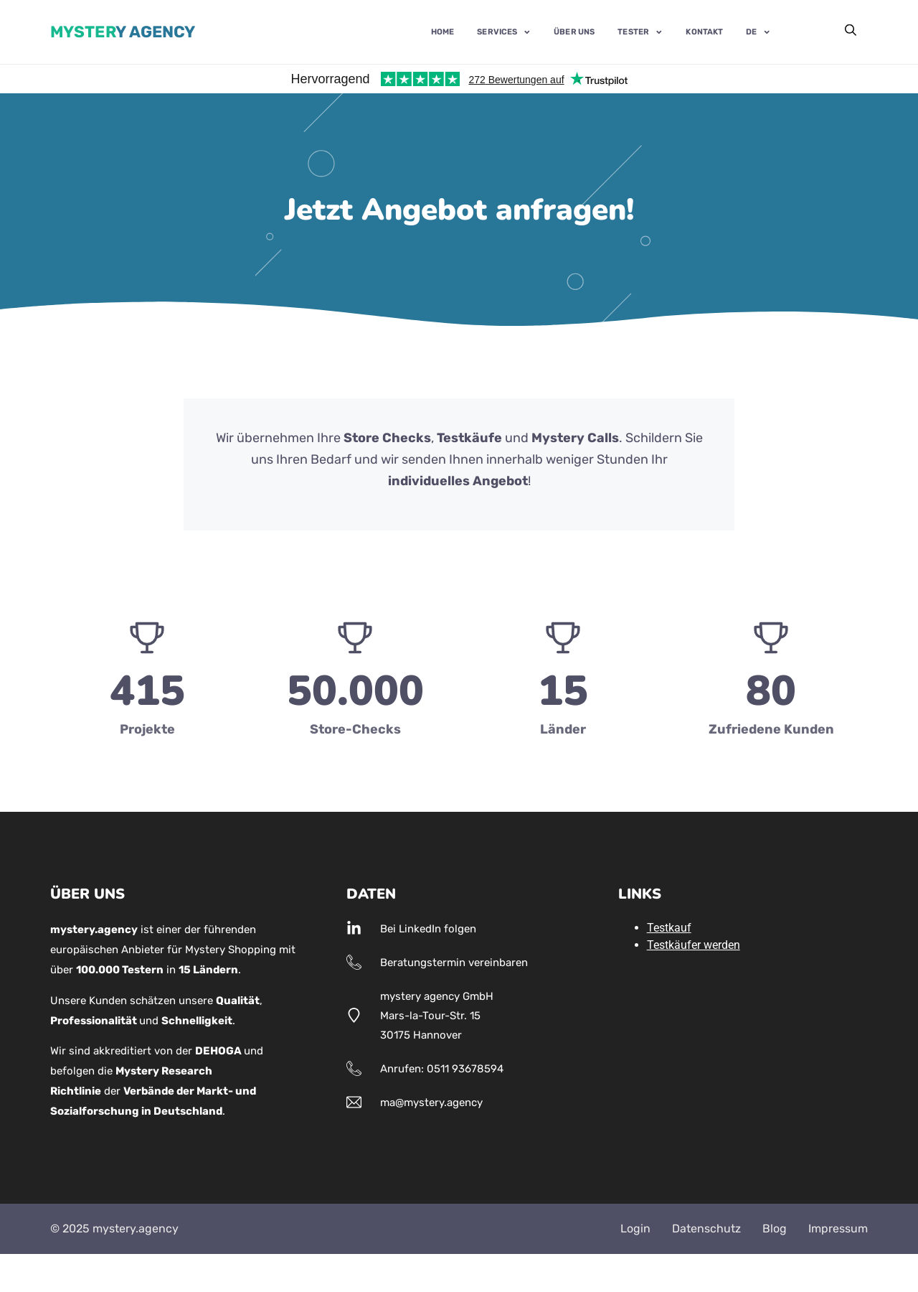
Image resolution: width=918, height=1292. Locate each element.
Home (442, 32)
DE (758, 32)
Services (504, 32)
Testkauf (669, 928)
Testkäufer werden (693, 945)
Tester (640, 32)
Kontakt (704, 32)
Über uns (574, 32)
